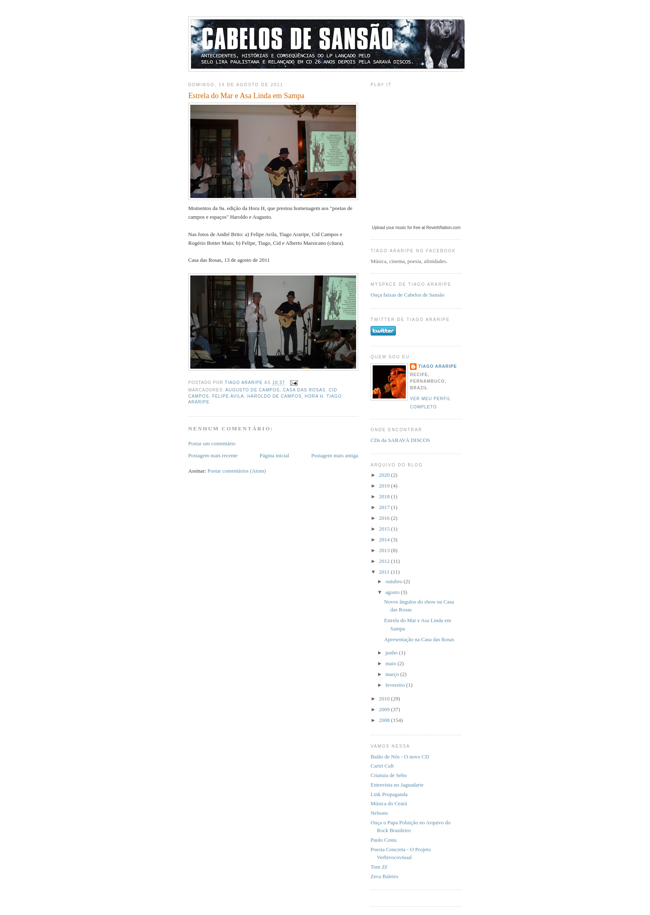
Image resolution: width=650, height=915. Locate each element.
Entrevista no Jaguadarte (397, 785)
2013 (385, 550)
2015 (385, 529)
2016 (385, 518)
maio (392, 663)
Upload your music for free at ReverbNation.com (416, 227)
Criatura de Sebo (389, 775)
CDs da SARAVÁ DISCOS (400, 440)
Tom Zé (379, 867)
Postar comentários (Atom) (237, 471)
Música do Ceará (389, 803)
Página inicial (274, 455)
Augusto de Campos (253, 390)
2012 (385, 561)
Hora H (314, 396)
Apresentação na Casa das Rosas (419, 639)
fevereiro (396, 685)
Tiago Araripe (437, 366)
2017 (385, 507)
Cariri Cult (382, 766)
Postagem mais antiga (334, 455)
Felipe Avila (228, 396)
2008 (385, 720)
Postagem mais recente (213, 455)
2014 (385, 539)
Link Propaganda (389, 794)
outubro (395, 581)
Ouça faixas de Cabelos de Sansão (407, 295)
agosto (393, 592)
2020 (385, 475)
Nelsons (379, 813)
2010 (385, 698)
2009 (385, 709)
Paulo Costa (383, 840)
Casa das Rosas (304, 390)
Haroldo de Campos (274, 396)
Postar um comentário (211, 443)
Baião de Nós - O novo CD (400, 756)
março (393, 674)
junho (392, 652)
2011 (385, 572)
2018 (385, 496)
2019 (385, 486)
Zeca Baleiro (384, 876)
